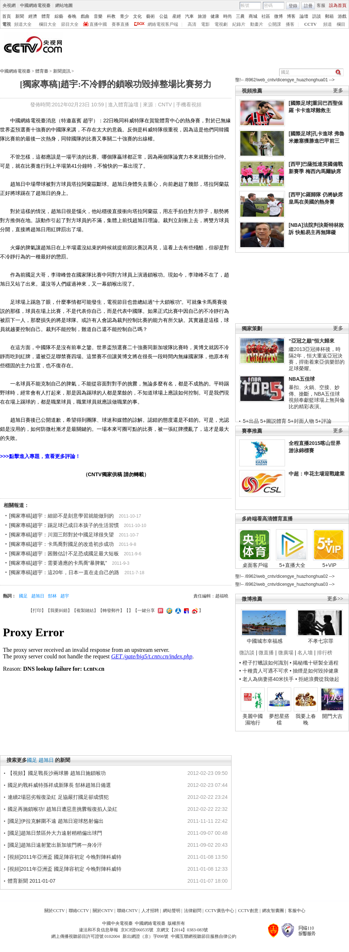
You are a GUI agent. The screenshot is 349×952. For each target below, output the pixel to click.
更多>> (335, 598)
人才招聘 (150, 910)
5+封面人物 (301, 421)
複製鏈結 (85, 610)
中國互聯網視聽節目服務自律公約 (203, 936)
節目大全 (70, 24)
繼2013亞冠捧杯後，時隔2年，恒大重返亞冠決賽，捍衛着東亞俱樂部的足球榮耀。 (317, 358)
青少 (124, 16)
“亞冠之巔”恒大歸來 (311, 341)
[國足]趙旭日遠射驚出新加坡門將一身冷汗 (55, 845)
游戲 (342, 16)
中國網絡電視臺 (35, 5)
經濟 (32, 16)
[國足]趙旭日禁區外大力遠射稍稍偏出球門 (55, 833)
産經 (176, 16)
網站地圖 (64, 5)
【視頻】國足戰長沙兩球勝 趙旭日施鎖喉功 (57, 773)
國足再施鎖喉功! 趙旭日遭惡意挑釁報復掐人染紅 (62, 809)
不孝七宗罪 (320, 641)
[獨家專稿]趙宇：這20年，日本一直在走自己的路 (64, 572)
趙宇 (64, 595)
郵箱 (329, 16)
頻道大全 (23, 24)
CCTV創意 (248, 910)
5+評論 (324, 421)
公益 (163, 16)
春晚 (72, 16)
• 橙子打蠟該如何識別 (263, 663)
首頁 (6, 16)
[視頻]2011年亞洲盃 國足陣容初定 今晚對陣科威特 (64, 857)
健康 (214, 16)
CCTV (310, 24)
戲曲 (85, 16)
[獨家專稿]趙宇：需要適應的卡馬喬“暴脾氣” (58, 563)
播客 (290, 24)
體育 (45, 16)
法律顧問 (192, 910)
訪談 (316, 16)
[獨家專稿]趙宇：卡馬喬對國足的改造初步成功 (61, 544)
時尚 (227, 16)
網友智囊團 (273, 910)
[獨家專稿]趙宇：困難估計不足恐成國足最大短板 (64, 553)
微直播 (266, 652)
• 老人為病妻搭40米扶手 (266, 679)
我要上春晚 (306, 719)
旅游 (202, 16)
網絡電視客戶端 (163, 24)
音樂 (98, 16)
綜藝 (59, 16)
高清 (192, 24)
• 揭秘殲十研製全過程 (314, 663)
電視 (6, 24)
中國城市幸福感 (264, 641)
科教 (111, 16)
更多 (338, 90)
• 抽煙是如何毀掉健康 (314, 671)
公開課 (274, 24)
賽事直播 (120, 24)
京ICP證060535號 (137, 929)
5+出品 (251, 421)
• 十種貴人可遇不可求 (264, 671)
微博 (278, 16)
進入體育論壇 (123, 104)
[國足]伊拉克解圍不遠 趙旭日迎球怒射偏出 (56, 821)
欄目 (341, 24)
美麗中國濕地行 (252, 719)
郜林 (52, 595)
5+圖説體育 (273, 421)
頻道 (327, 24)
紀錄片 (238, 24)
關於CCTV (54, 910)
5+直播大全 (292, 565)
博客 (291, 16)
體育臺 (41, 71)
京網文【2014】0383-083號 (182, 929)
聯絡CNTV (127, 910)
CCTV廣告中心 (219, 910)
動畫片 (256, 24)
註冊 (308, 5)
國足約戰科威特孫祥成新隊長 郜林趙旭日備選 (59, 785)
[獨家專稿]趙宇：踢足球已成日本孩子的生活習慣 (64, 525)
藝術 (150, 16)
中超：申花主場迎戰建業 (317, 474)
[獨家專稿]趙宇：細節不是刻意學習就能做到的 (61, 516)
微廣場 (285, 652)
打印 (37, 610)
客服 (321, 5)
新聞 (19, 16)
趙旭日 (37, 595)
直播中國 (98, 24)
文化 (137, 16)
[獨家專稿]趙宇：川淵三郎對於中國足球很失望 (61, 535)
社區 (265, 16)
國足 (23, 595)
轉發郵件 (111, 610)
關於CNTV (103, 910)
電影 (205, 24)
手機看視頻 (188, 104)
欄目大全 (47, 24)
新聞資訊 (62, 71)
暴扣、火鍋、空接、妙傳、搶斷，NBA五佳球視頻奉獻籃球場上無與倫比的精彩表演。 (317, 396)
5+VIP (329, 565)
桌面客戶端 (255, 565)
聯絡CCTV (79, 910)
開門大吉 (332, 716)
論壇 (304, 16)
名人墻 (305, 652)
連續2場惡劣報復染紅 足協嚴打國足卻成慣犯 (58, 797)
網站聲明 (171, 910)
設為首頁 (337, 5)
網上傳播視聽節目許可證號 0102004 (85, 936)
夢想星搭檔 (279, 719)
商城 (253, 16)
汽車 (189, 16)
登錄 (293, 5)
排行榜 (324, 652)
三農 (240, 16)
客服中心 (296, 910)
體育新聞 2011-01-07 (32, 881)
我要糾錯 (59, 610)
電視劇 (221, 24)
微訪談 (246, 652)
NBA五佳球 (302, 379)
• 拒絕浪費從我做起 (317, 679)
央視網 (9, 5)
